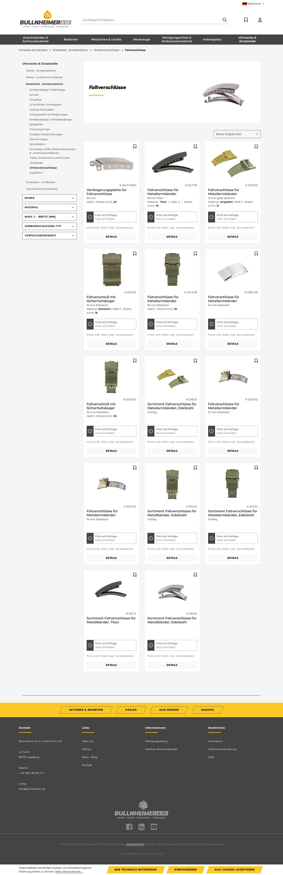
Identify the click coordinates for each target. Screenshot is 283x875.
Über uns (87, 741)
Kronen (34, 94)
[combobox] (150, 20)
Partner (87, 749)
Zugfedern (36, 172)
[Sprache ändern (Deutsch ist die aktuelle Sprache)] (253, 4)
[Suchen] (225, 20)
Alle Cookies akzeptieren (234, 870)
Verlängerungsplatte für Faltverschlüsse (107, 192)
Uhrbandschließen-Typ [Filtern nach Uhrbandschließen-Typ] (49, 226)
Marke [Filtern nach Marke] (49, 198)
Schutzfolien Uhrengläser (46, 104)
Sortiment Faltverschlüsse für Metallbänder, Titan (111, 620)
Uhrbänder (36, 162)
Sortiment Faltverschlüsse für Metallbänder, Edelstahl (172, 513)
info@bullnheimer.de (32, 788)
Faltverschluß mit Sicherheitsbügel (101, 299)
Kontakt (87, 765)
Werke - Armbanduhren (41, 70)
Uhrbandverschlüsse (43, 167)
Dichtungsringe (40, 129)
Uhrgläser (36, 99)
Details (111, 237)
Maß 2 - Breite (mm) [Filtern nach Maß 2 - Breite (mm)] (49, 217)
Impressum (215, 741)
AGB (211, 757)
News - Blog (89, 757)
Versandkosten (135, 844)
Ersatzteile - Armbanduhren (44, 84)
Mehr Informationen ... (69, 871)
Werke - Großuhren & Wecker (44, 77)
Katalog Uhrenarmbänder (161, 749)
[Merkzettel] (246, 20)
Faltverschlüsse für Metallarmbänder (163, 192)
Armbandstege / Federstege (47, 89)
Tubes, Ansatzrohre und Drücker (50, 157)
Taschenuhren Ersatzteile (42, 188)
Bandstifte (36, 124)
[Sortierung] (237, 134)
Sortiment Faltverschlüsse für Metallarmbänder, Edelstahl (172, 406)
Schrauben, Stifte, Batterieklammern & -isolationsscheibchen (53, 151)
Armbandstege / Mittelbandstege (51, 119)
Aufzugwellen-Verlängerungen (49, 114)
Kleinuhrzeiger (39, 139)
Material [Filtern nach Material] (49, 207)
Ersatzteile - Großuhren (40, 182)
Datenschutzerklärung (222, 749)
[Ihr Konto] (260, 20)
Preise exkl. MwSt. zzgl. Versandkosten (110, 227)
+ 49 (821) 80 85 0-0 (31, 773)
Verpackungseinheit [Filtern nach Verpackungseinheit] (49, 235)
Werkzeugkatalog (156, 741)
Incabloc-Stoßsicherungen (46, 134)
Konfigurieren (186, 870)
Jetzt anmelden (105, 218)
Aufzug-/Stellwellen (42, 109)
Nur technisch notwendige (136, 870)
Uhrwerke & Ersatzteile (40, 63)
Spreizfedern (37, 144)
